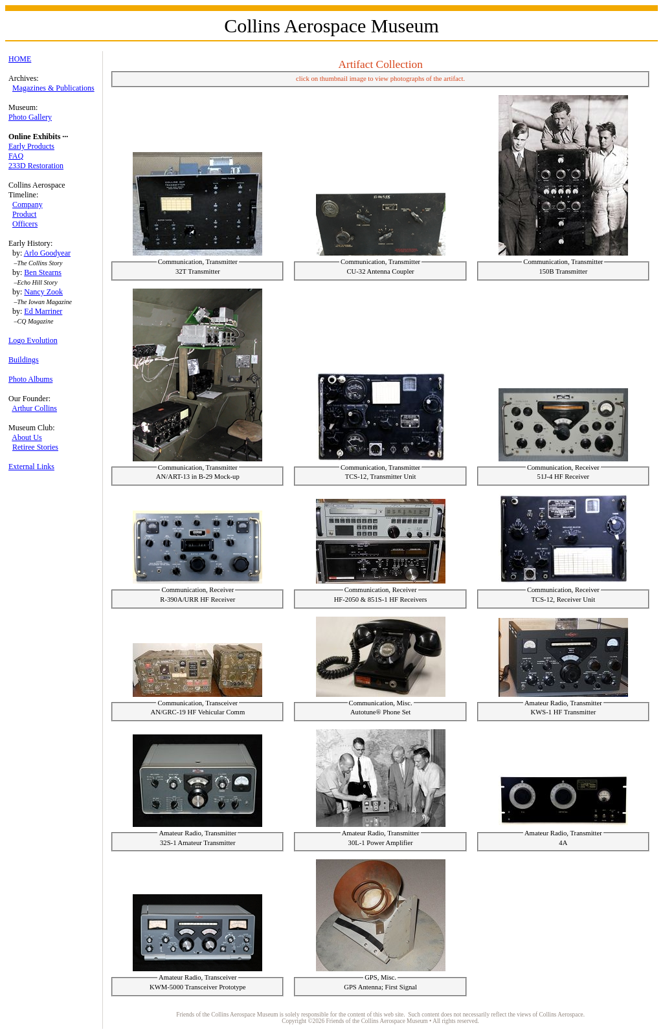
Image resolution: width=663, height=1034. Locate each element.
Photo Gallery (30, 117)
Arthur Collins (34, 408)
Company (27, 204)
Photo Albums (30, 379)
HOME (19, 58)
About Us (26, 437)
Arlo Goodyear (47, 253)
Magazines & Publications (53, 88)
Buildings (23, 359)
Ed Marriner (43, 311)
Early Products (31, 146)
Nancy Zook (43, 291)
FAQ (15, 155)
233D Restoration (35, 165)
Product (24, 214)
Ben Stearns (43, 272)
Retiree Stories (35, 447)
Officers (25, 223)
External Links (31, 466)
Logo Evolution (33, 340)
